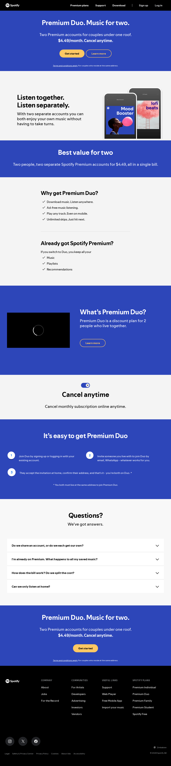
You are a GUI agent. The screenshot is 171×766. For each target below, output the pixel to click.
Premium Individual (144, 687)
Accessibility (79, 753)
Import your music (113, 707)
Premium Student (143, 707)
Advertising (78, 700)
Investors (76, 707)
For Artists (77, 687)
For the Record (50, 700)
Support (100, 5)
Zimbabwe (160, 747)
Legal (7, 753)
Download (118, 5)
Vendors (76, 714)
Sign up (143, 5)
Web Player (109, 694)
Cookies (55, 753)
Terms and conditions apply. (65, 65)
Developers (78, 694)
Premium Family (142, 700)
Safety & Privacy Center (23, 753)
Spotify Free (140, 714)
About (45, 687)
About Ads (66, 753)
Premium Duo (141, 694)
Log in (158, 5)
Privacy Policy (42, 753)
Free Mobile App (112, 700)
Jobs (44, 694)
